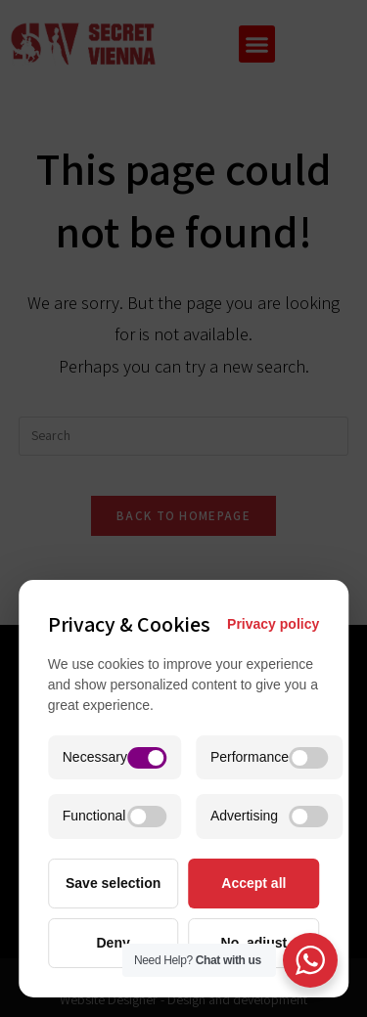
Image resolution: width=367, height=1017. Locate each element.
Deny (113, 943)
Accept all (253, 883)
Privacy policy (273, 624)
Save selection (113, 883)
